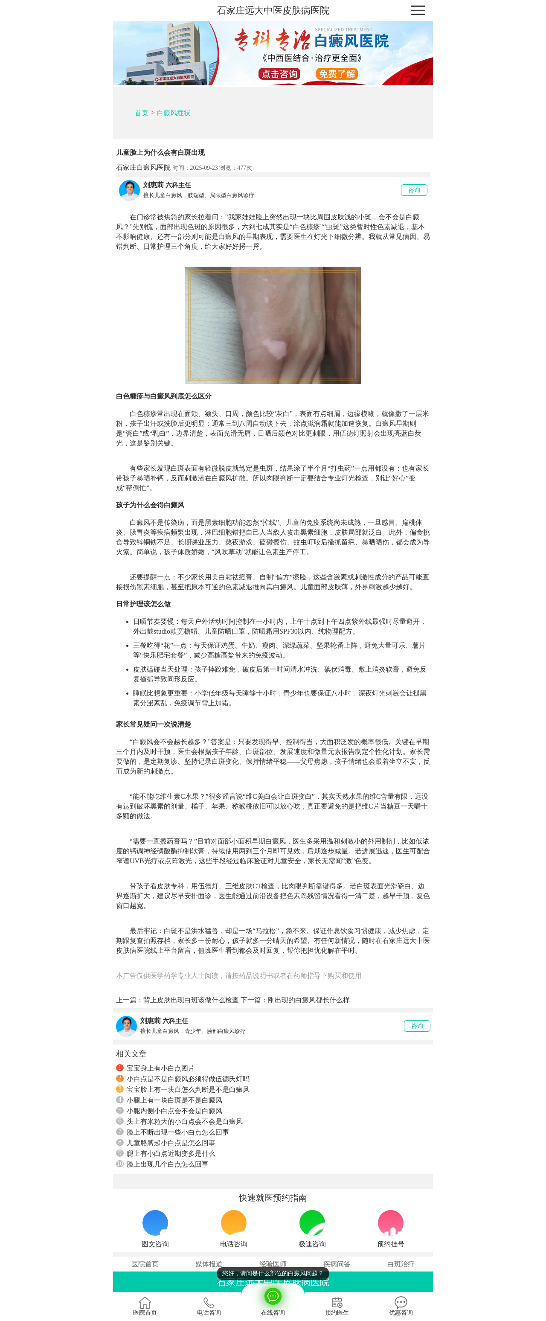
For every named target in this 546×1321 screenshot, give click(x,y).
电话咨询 (209, 1306)
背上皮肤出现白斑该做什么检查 (191, 1000)
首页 (141, 112)
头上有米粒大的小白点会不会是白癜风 (179, 1121)
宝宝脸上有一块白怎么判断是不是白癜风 (183, 1089)
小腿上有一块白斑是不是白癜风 (169, 1100)
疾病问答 (337, 1264)
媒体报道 (209, 1264)
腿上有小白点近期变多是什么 (165, 1153)
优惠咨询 (401, 1306)
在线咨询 (273, 1299)
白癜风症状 (174, 112)
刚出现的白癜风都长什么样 (309, 1000)
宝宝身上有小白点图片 (155, 1068)
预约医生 (337, 1306)
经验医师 (273, 1264)
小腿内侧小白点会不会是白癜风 (169, 1110)
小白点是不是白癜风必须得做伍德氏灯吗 (183, 1078)
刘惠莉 (153, 185)
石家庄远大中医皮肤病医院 (273, 10)
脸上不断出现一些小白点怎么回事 (172, 1132)
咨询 (414, 190)
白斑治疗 (401, 1264)
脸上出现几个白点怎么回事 (162, 1164)
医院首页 (145, 1264)
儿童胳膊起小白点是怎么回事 (165, 1142)
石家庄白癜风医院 (143, 167)
